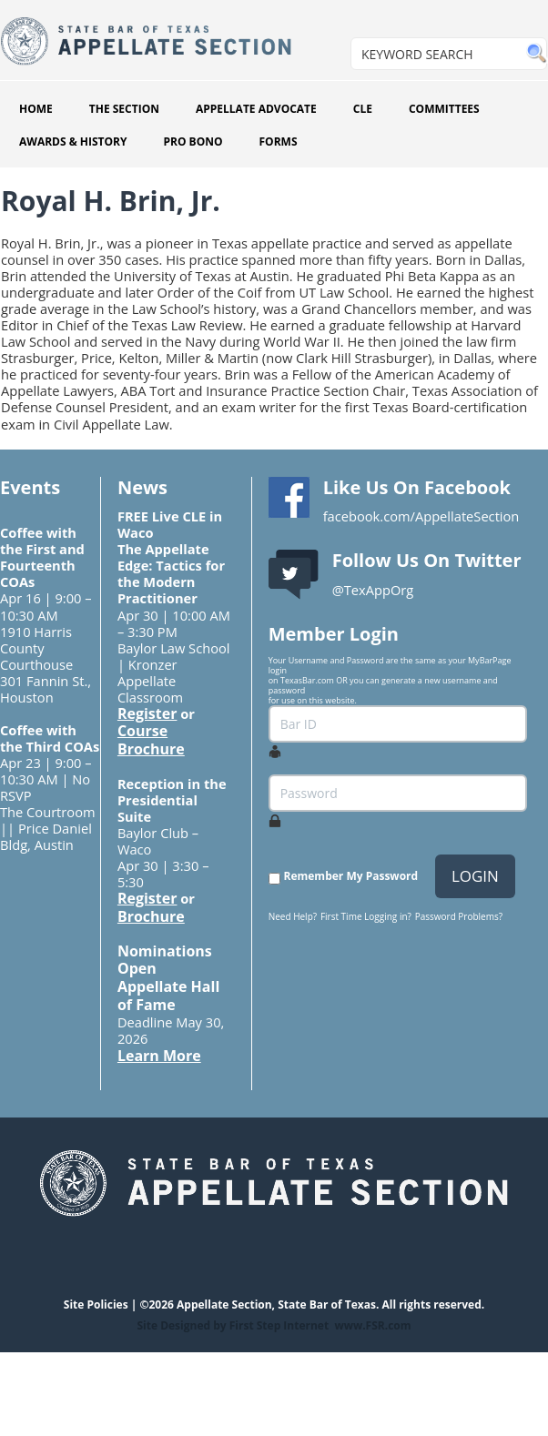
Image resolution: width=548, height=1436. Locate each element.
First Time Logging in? (365, 916)
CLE (362, 108)
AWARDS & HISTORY (73, 141)
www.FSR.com (372, 1325)
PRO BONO (192, 141)
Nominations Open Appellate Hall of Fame (168, 978)
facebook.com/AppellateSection (421, 516)
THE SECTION (124, 108)
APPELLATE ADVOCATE (256, 108)
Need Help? (293, 916)
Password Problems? (458, 916)
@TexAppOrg (373, 590)
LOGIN (475, 875)
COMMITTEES (444, 108)
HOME (36, 108)
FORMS (278, 141)
